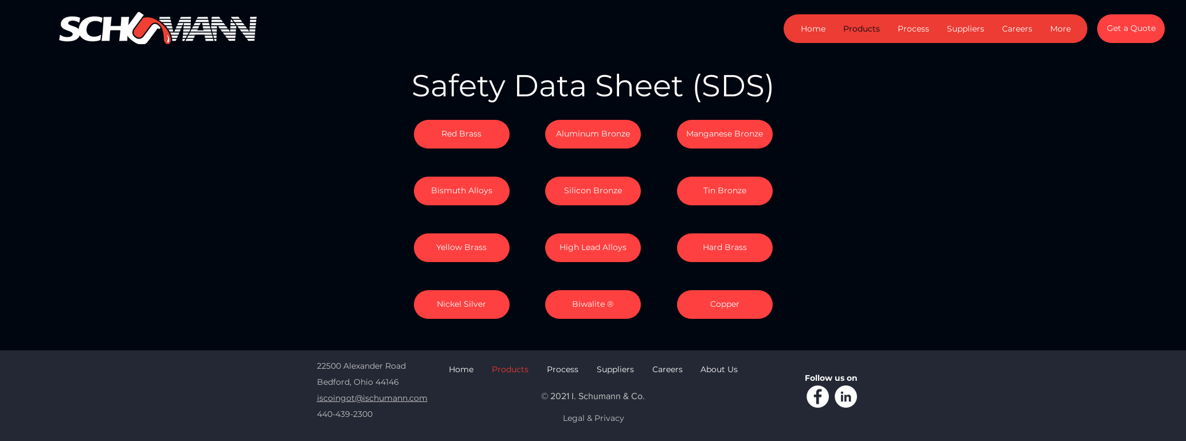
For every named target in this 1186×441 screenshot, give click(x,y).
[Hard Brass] (725, 247)
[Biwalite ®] (593, 304)
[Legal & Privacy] (593, 419)
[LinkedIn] (846, 396)
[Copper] (725, 304)
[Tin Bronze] (725, 191)
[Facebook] (818, 396)
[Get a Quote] (1131, 28)
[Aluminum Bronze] (593, 134)
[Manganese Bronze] (725, 134)
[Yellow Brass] (462, 247)
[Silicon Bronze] (593, 191)
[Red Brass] (462, 134)
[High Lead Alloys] (593, 247)
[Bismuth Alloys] (462, 191)
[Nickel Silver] (462, 304)
